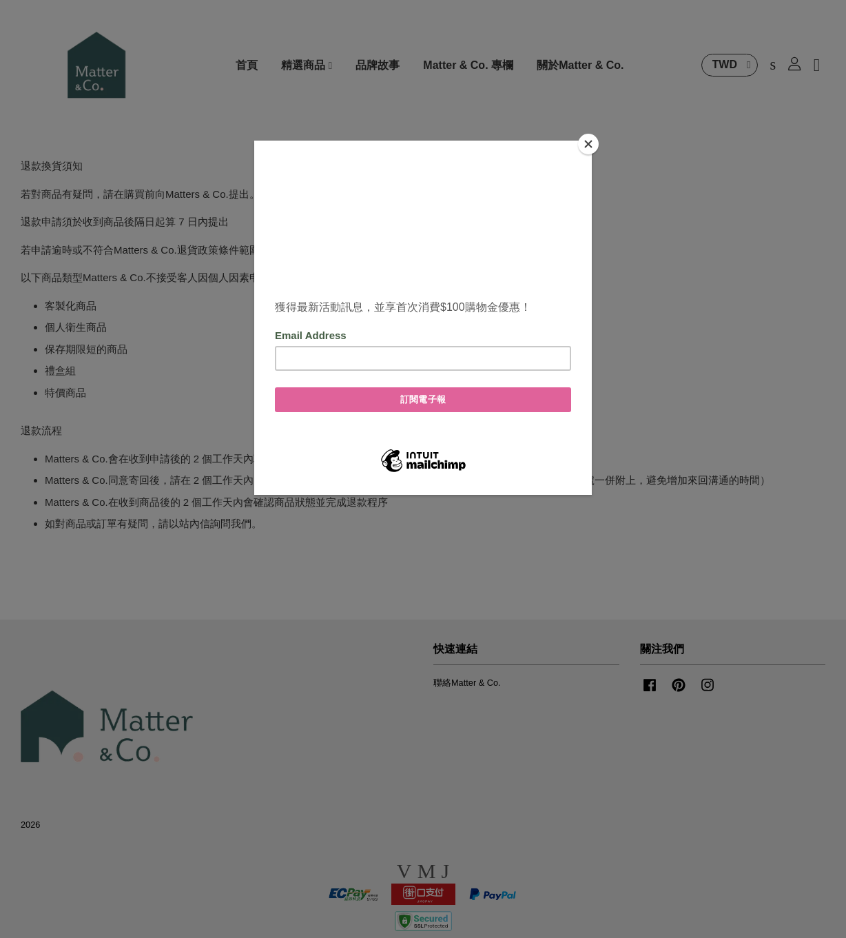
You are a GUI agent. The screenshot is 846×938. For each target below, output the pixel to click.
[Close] (588, 144)
